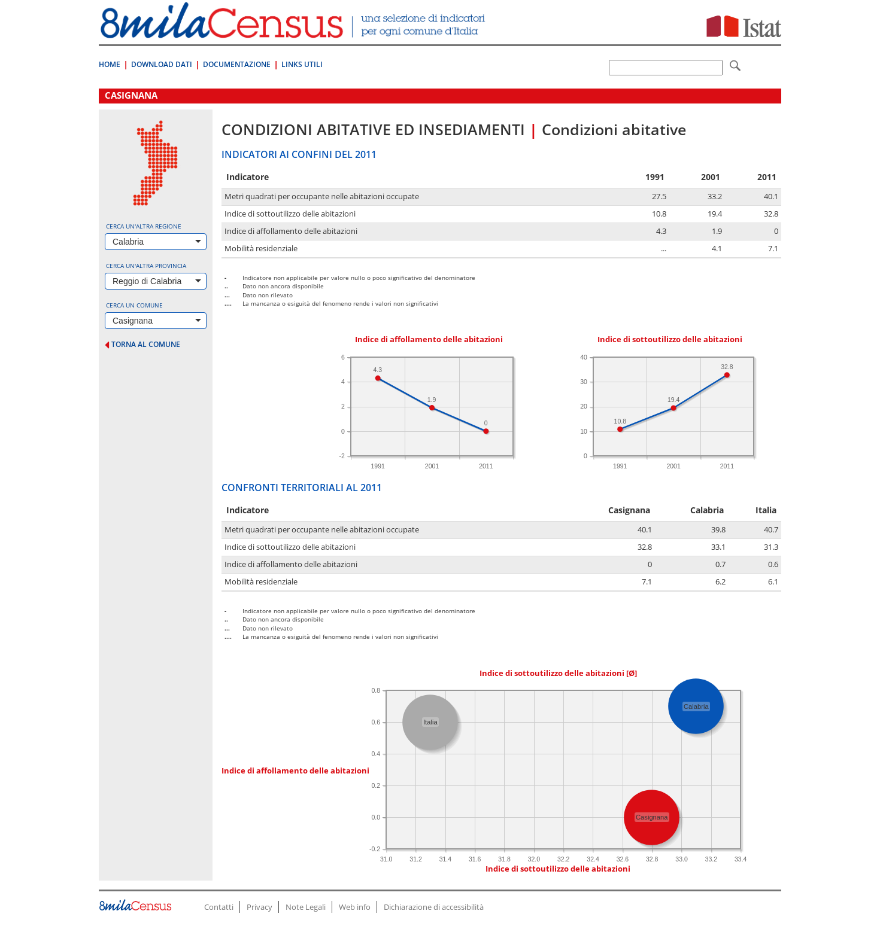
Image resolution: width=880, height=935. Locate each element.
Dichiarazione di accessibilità (434, 907)
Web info (355, 907)
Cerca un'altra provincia (146, 265)
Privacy (259, 907)
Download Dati (161, 64)
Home (109, 64)
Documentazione (237, 64)
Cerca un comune (134, 305)
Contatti (218, 907)
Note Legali (306, 907)
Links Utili (302, 64)
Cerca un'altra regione (143, 226)
